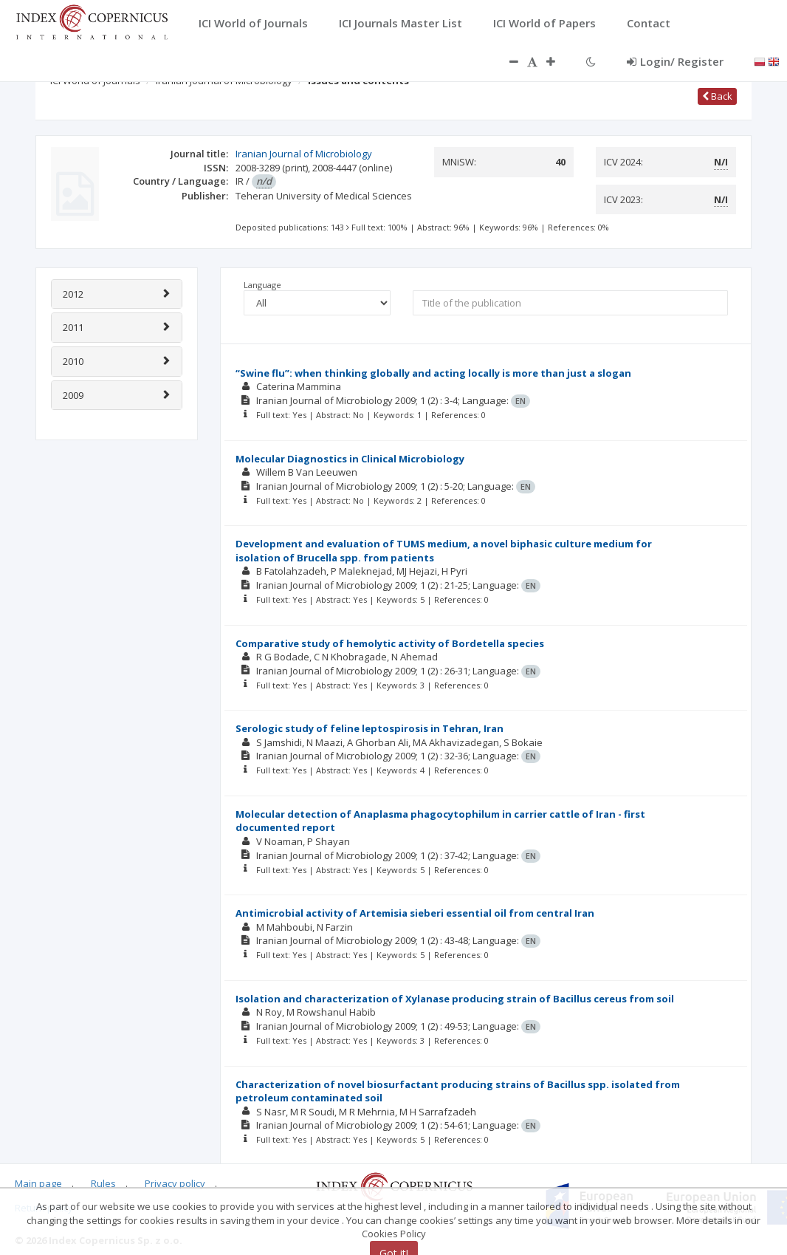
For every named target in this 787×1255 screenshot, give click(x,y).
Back (717, 96)
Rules (103, 1183)
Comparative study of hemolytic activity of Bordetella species (390, 643)
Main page (38, 1183)
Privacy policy (175, 1183)
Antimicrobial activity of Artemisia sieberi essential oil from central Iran (415, 913)
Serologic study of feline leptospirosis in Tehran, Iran (370, 728)
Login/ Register (675, 61)
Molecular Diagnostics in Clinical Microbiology (350, 458)
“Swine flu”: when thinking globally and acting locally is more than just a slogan (433, 373)
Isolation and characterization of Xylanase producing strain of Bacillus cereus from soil (455, 998)
